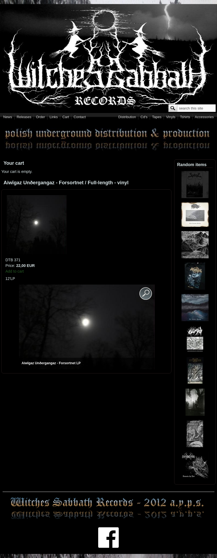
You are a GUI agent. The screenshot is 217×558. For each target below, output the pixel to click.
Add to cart (14, 271)
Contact (80, 117)
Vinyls (170, 117)
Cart (65, 117)
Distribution (127, 117)
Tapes (157, 117)
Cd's (144, 117)
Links (54, 117)
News (7, 117)
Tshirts (185, 117)
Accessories (204, 117)
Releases (24, 117)
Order (40, 117)
